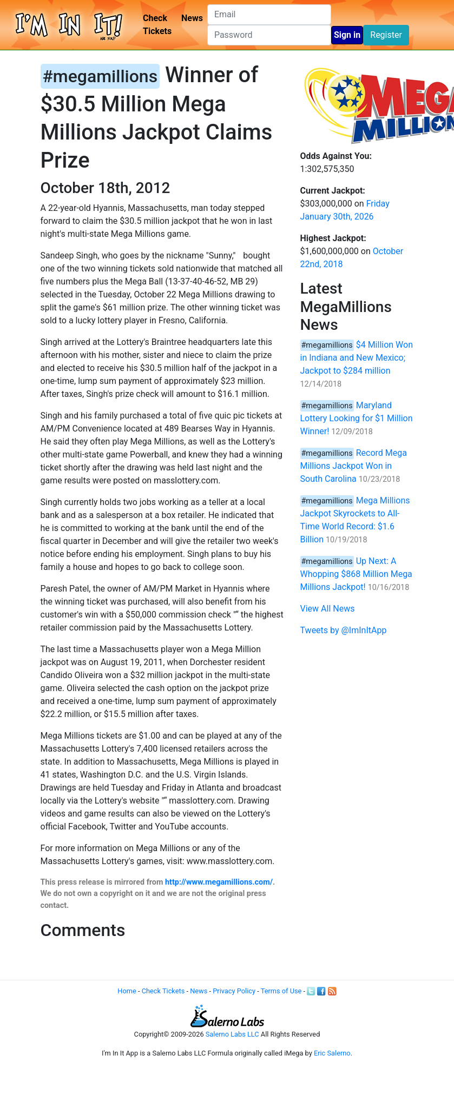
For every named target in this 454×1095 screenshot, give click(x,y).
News (192, 18)
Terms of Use (281, 991)
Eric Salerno (332, 1053)
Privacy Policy (234, 991)
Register (386, 35)
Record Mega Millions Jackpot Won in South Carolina (353, 466)
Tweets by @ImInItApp (343, 630)
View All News (327, 608)
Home (126, 991)
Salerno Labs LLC (232, 1034)
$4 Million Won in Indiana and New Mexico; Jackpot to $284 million (356, 358)
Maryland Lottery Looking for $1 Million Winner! (356, 418)
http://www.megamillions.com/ (219, 882)
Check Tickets (157, 24)
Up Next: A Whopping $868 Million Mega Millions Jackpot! (356, 574)
